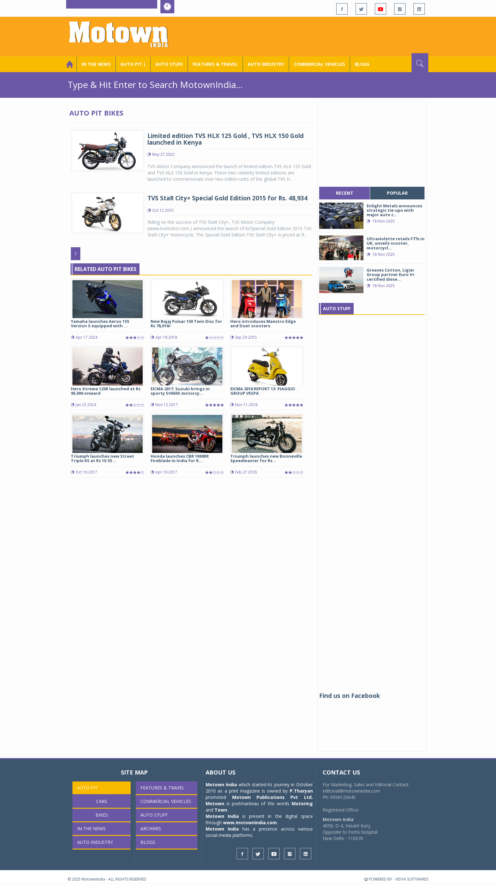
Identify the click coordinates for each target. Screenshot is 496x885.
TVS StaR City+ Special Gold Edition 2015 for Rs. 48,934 (227, 198)
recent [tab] (344, 193)
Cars (101, 801)
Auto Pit (87, 788)
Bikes (102, 815)
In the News (96, 64)
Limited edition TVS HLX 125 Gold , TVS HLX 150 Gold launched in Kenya (225, 139)
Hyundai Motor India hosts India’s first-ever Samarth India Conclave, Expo (364, 491)
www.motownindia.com (250, 822)
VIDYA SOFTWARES (411, 879)
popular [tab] (397, 193)
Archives (150, 828)
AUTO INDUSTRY (266, 64)
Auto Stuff (169, 64)
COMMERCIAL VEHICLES (319, 64)
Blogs (362, 64)
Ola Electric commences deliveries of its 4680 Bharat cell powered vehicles (366, 586)
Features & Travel (215, 64)
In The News (337, 427)
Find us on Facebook (349, 696)
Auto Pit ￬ (133, 64)
